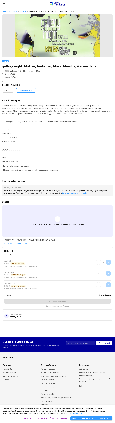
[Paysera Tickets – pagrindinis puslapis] (57, 4)
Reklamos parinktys (48, 394)
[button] (57, 316)
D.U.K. (81, 389)
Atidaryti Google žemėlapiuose (15, 243)
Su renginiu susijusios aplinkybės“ (74, 193)
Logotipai (44, 390)
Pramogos (6, 359)
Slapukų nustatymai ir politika (89, 385)
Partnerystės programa (49, 387)
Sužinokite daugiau (75, 413)
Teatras (60, 359)
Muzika (23, 11)
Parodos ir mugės (91, 355)
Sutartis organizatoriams (50, 372)
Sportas (33, 359)
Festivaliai (33, 351)
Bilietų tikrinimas (47, 401)
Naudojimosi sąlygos (10, 376)
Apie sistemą (84, 369)
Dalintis (8, 90)
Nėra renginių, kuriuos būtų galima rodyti (56, 398)
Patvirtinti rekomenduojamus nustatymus (91, 418)
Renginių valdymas (48, 369)
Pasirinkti (29, 418)
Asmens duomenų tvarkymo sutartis (54, 376)
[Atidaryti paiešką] (111, 3)
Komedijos (89, 351)
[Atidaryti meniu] (4, 3)
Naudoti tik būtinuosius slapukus (53, 418)
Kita (86, 359)
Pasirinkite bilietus (26, 90)
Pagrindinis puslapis (9, 11)
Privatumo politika (9, 372)
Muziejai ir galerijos (37, 355)
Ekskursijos (7, 351)
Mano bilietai (7, 369)
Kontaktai (6, 380)
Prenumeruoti (104, 333)
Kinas (59, 351)
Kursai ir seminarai (9, 355)
